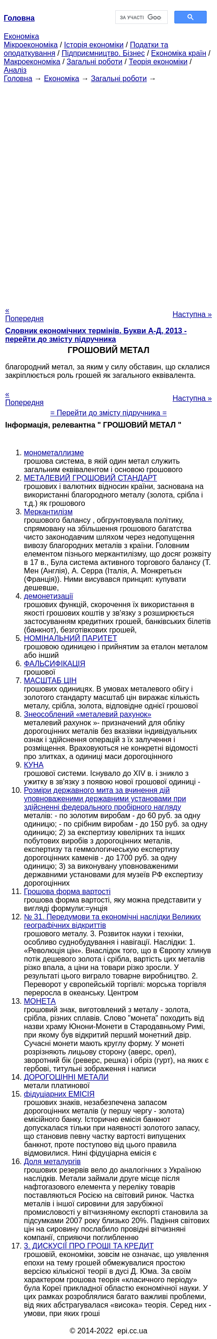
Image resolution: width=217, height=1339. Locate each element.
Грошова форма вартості (67, 891)
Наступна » (192, 314)
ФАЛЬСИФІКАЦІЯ (54, 664)
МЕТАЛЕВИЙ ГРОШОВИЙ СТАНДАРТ (90, 478)
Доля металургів (52, 1162)
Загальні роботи (94, 62)
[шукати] (141, 17)
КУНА (34, 765)
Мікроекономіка (31, 45)
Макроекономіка (32, 62)
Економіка (21, 36)
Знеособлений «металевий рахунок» (87, 714)
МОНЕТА (40, 1001)
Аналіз (15, 70)
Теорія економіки (158, 62)
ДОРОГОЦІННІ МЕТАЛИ (66, 1077)
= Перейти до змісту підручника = (108, 413)
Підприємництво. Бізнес (103, 53)
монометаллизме (54, 453)
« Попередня (24, 314)
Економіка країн (178, 53)
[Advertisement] (108, 191)
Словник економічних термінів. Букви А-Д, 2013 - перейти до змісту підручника (96, 335)
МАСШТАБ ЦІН (50, 681)
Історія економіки (94, 45)
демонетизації (48, 596)
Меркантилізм (48, 512)
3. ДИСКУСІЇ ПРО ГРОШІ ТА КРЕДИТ (89, 1246)
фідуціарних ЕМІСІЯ (59, 1094)
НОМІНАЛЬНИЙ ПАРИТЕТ (70, 638)
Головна (18, 79)
